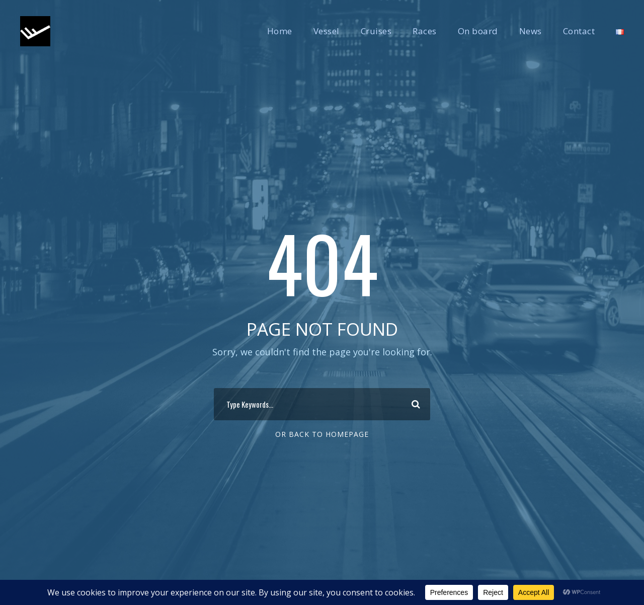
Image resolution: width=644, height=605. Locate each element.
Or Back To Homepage (322, 434)
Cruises (376, 31)
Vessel (326, 31)
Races (425, 31)
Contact (579, 31)
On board (478, 31)
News (530, 31)
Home (279, 31)
